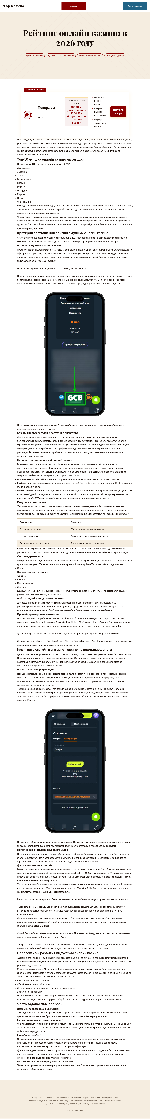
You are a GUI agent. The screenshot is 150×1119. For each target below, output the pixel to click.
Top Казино (13, 5)
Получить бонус (117, 112)
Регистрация (135, 6)
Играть (74, 6)
